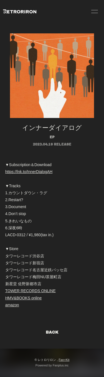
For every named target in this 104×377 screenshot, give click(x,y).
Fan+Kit (64, 359)
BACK (52, 332)
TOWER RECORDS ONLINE (30, 291)
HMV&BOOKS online (23, 298)
